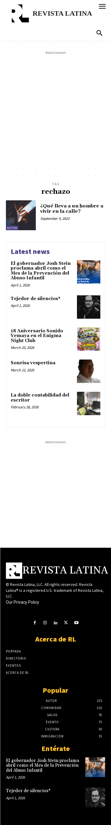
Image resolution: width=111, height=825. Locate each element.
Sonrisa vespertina (33, 363)
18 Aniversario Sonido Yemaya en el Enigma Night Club (37, 336)
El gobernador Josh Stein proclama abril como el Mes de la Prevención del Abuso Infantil (41, 271)
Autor (12, 228)
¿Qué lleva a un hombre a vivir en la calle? (71, 208)
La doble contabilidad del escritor (40, 397)
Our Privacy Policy (22, 602)
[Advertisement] (55, 111)
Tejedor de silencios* (36, 299)
